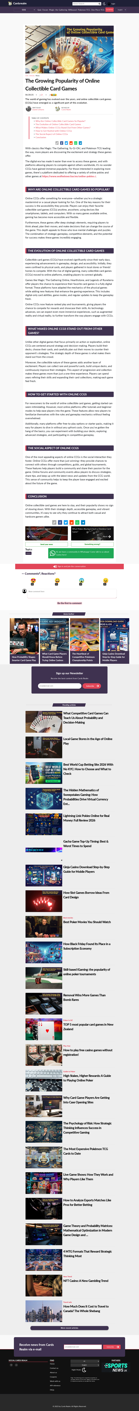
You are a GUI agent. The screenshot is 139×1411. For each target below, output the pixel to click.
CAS (26, 76)
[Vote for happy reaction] (57, 580)
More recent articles (69, 1328)
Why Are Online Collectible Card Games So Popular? (60, 121)
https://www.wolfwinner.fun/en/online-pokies (68, 176)
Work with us (55, 1381)
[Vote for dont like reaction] (106, 580)
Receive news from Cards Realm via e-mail (36, 1347)
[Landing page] (10, 3)
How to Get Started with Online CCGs (54, 130)
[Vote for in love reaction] (33, 580)
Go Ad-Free (109, 9)
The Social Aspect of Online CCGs (51, 134)
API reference (55, 1385)
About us (53, 1372)
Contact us (54, 1368)
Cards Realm (66, 109)
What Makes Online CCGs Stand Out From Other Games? (63, 127)
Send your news (46, 544)
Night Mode (76, 1370)
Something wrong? (92, 544)
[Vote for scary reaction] (82, 580)
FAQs (52, 1390)
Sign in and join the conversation (69, 566)
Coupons (53, 1377)
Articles (31, 76)
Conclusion (41, 137)
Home (52, 1364)
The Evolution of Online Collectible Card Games (58, 124)
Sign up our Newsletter (69, 673)
